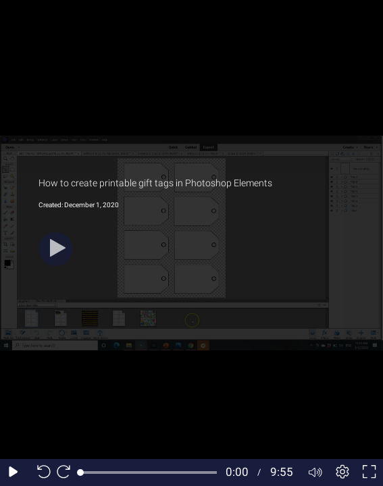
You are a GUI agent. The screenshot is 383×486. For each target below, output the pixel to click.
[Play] (55, 249)
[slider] (148, 472)
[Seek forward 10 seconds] (66, 472)
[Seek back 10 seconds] (40, 472)
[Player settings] (342, 472)
